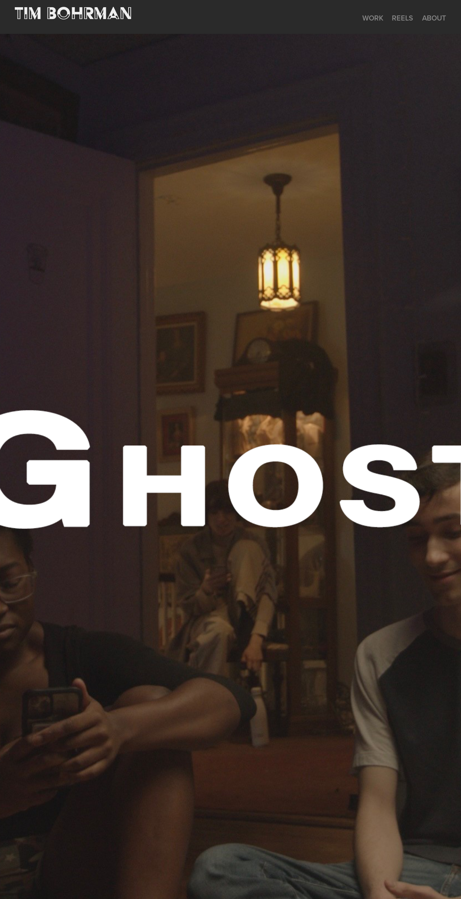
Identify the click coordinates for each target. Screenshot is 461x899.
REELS (402, 18)
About (434, 18)
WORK (372, 18)
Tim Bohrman (73, 13)
